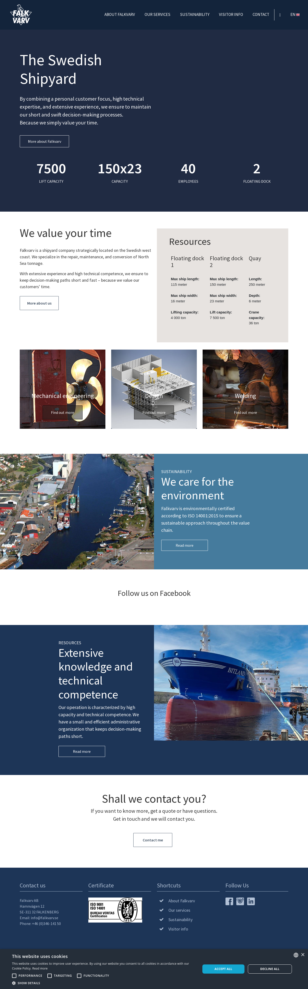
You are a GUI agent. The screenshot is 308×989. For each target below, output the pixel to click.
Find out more (62, 412)
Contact (261, 14)
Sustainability (194, 14)
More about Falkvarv (44, 141)
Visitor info (231, 14)
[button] (103, 983)
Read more (184, 545)
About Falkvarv (119, 14)
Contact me (153, 840)
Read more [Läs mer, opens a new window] (40, 968)
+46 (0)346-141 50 (46, 923)
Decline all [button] (270, 969)
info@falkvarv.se (44, 917)
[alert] (154, 969)
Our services (157, 14)
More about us (39, 303)
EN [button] (295, 14)
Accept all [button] (223, 969)
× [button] (302, 955)
